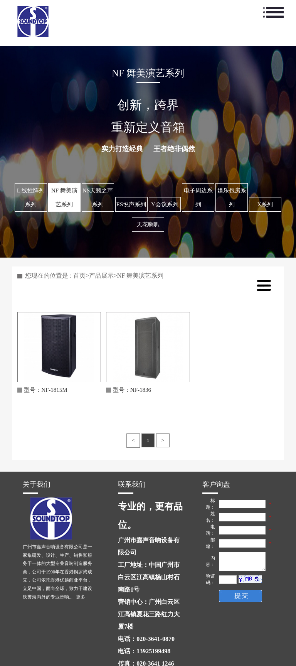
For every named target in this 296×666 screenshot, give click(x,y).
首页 (79, 275)
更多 (80, 597)
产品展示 (101, 275)
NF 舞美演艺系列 (64, 197)
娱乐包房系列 (231, 197)
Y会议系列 (164, 204)
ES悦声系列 (131, 204)
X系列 (265, 204)
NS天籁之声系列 (97, 197)
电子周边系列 (198, 197)
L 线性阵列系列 (31, 197)
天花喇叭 (148, 224)
